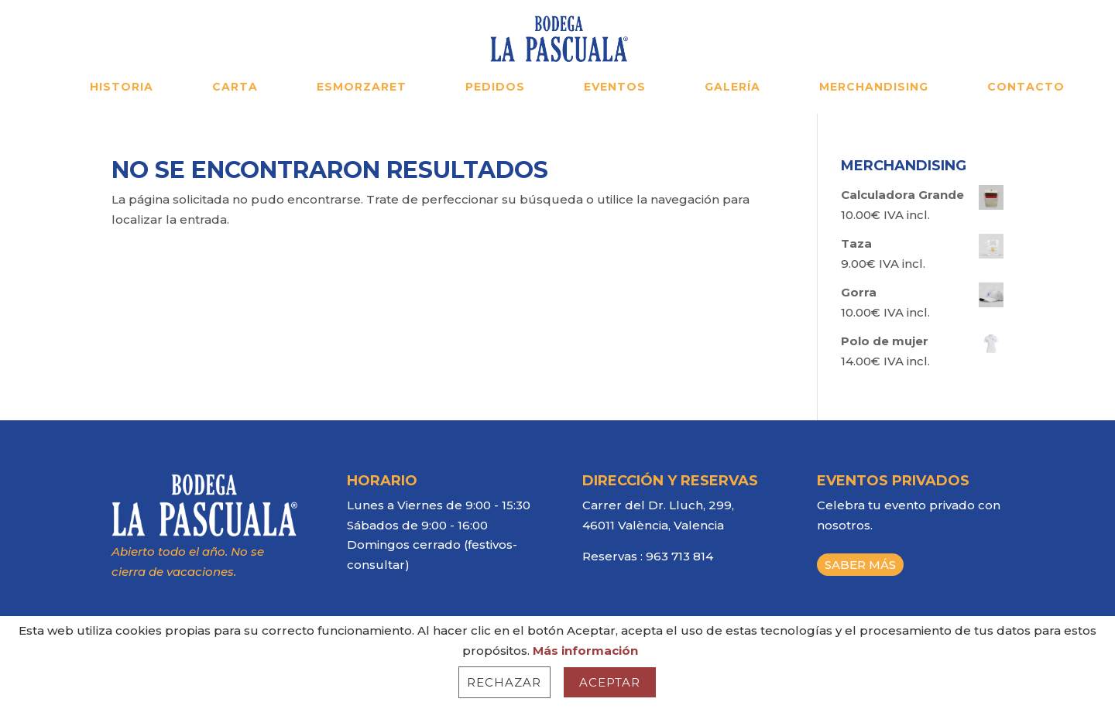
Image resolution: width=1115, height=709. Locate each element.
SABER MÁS (860, 564)
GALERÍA (732, 87)
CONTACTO (1026, 87)
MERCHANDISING (873, 87)
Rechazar (504, 682)
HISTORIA (121, 87)
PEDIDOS (495, 87)
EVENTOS (615, 87)
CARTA (235, 87)
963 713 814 (679, 556)
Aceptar (610, 682)
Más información (585, 650)
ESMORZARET (362, 87)
